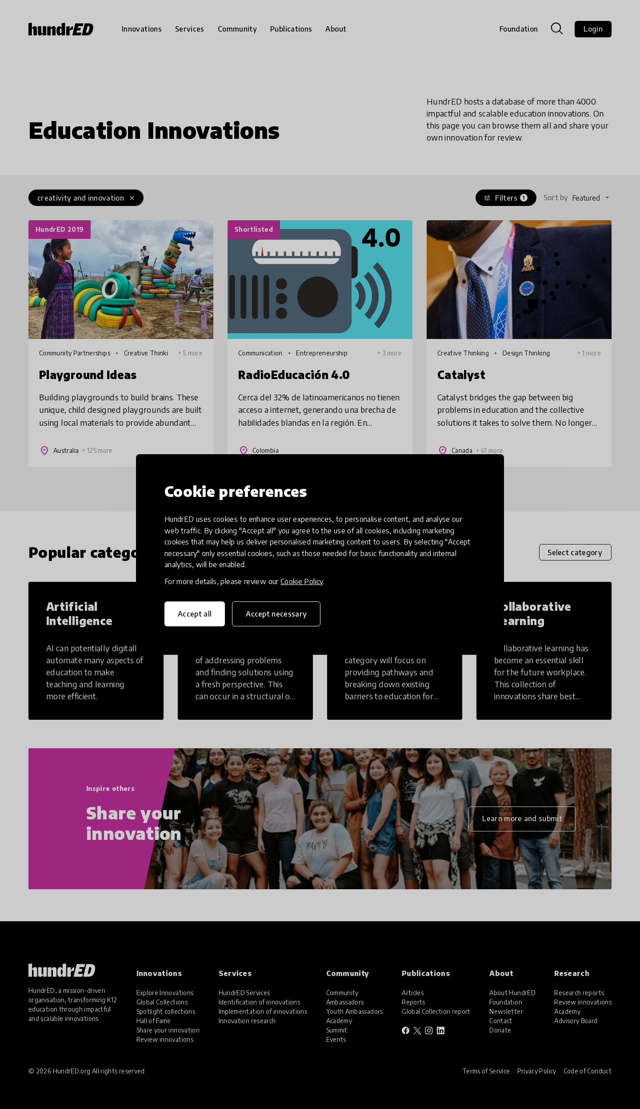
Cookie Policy (301, 581)
